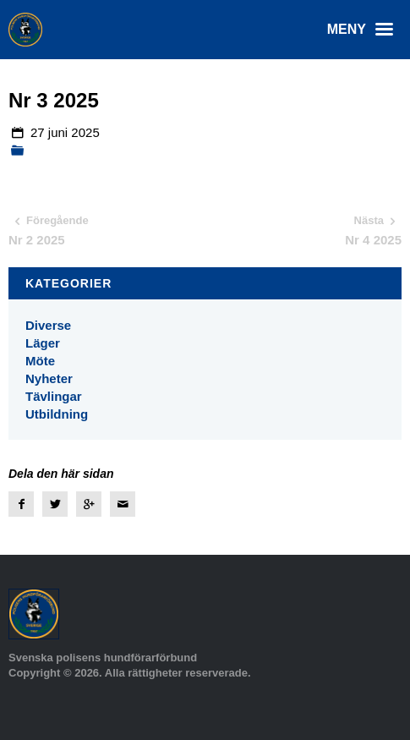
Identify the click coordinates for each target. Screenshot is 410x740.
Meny (364, 29)
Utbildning (56, 414)
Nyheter (49, 378)
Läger (42, 343)
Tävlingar (53, 396)
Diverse (48, 325)
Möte (40, 361)
